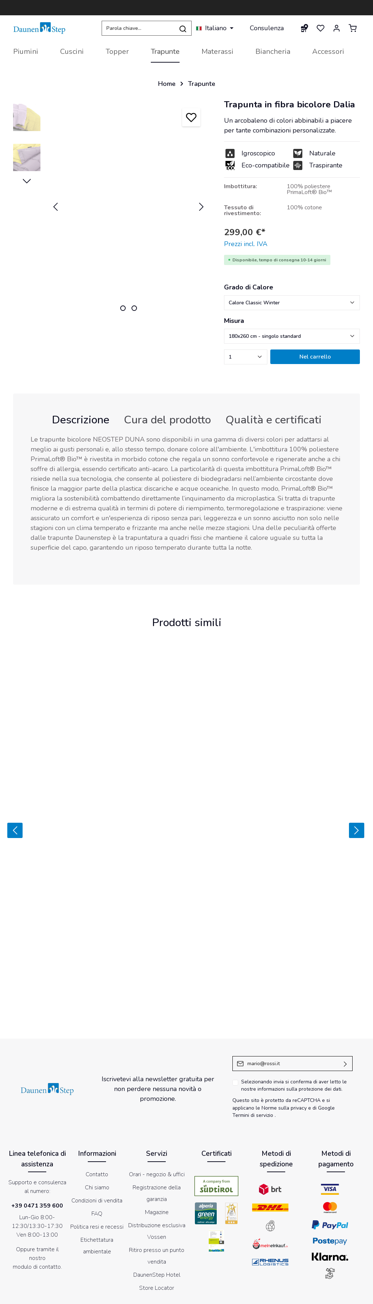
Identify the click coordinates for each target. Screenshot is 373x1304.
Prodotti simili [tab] (186, 622)
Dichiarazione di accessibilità (319, 1294)
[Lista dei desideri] (320, 28)
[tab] (80, 420)
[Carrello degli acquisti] (352, 28)
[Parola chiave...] (138, 28)
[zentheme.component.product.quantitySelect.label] (245, 356)
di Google (324, 1044)
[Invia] (345, 1000)
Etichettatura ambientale (97, 1182)
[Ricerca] (183, 28)
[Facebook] (158, 1257)
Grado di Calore (248, 287)
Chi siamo (97, 1124)
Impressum (124, 1294)
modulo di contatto (37, 1204)
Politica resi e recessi (96, 1163)
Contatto (97, 1111)
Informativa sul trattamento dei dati (207, 1294)
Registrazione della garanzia (157, 1130)
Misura (234, 320)
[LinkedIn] (215, 1257)
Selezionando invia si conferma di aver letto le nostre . (294, 1022)
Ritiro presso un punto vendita (156, 1192)
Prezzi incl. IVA (245, 244)
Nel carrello (315, 357)
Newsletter (267, 1294)
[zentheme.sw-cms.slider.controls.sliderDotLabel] (123, 308)
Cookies (151, 1294)
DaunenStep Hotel (156, 1212)
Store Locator (156, 1225)
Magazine (157, 1149)
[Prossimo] (357, 798)
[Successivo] (201, 206)
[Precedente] (55, 206)
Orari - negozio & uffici (157, 1111)
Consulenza (267, 28)
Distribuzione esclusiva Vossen (156, 1168)
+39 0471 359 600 (37, 1143)
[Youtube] (177, 1257)
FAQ (96, 1150)
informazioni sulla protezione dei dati (299, 1026)
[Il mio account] (336, 28)
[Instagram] (196, 1257)
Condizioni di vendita (96, 1137)
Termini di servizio (252, 1052)
